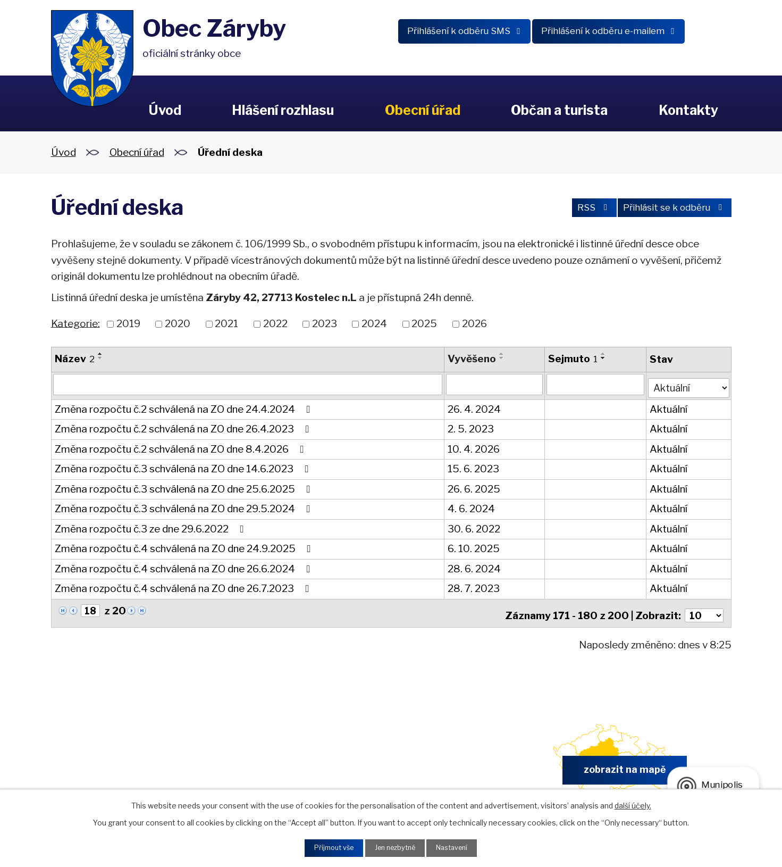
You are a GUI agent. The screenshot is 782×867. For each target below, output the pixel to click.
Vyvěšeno (472, 359)
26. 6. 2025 (474, 486)
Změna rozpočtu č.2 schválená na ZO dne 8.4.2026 (181, 446)
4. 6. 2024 (471, 507)
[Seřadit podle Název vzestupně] (100, 354)
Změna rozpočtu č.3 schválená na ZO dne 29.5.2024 (185, 507)
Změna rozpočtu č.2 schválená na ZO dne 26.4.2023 (184, 427)
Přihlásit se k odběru (669, 209)
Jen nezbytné (395, 847)
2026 (474, 324)
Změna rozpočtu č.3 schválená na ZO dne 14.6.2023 (184, 467)
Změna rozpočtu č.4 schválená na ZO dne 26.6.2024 (185, 566)
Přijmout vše (328, 847)
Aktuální (668, 407)
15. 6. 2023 (473, 467)
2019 (128, 324)
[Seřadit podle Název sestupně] (100, 358)
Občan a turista (559, 110)
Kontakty (688, 110)
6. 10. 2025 (474, 546)
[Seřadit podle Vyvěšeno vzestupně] (502, 354)
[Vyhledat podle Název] (247, 384)
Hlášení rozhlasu (283, 110)
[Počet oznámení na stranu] (703, 609)
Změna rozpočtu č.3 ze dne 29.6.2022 (151, 526)
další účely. (633, 803)
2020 (177, 324)
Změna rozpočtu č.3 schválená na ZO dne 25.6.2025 (185, 486)
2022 (275, 324)
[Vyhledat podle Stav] (688, 384)
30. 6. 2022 (474, 526)
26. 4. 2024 (474, 407)
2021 (226, 324)
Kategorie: (75, 323)
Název (75, 359)
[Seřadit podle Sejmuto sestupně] (603, 358)
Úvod (164, 110)
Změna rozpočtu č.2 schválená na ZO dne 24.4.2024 (185, 407)
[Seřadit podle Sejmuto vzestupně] (603, 354)
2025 (424, 324)
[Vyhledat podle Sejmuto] (595, 384)
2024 (374, 324)
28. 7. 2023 (474, 586)
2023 (324, 324)
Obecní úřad (422, 110)
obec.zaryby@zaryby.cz (443, 767)
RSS (577, 209)
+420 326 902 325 (267, 767)
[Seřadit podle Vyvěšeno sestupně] (502, 358)
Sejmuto (572, 359)
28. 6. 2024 (474, 566)
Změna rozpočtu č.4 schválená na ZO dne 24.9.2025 (185, 546)
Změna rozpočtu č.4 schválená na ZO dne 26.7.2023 (184, 586)
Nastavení (458, 847)
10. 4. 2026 (474, 446)
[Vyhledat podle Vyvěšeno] (494, 384)
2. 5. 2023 (471, 427)
